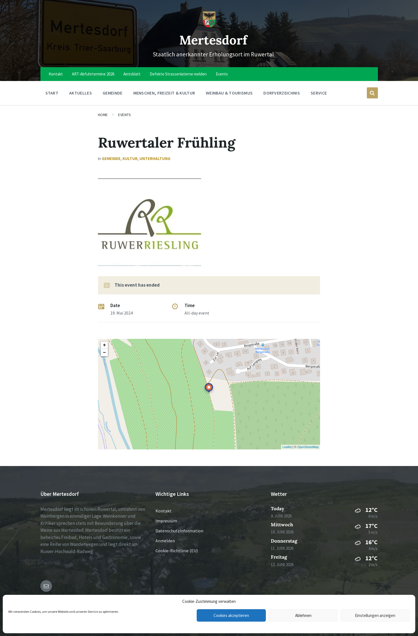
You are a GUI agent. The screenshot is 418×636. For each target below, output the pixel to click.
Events (124, 114)
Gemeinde (111, 158)
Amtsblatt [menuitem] (132, 74)
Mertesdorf (213, 39)
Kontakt (163, 511)
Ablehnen (303, 615)
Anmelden (165, 540)
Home (103, 114)
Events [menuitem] (222, 74)
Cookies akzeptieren (231, 615)
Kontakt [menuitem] (56, 74)
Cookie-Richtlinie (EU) (176, 550)
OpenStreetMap (308, 447)
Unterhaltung (154, 158)
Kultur (130, 158)
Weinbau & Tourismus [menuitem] (229, 93)
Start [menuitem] (52, 93)
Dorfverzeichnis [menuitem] (281, 93)
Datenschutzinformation (179, 530)
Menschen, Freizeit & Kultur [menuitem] (164, 93)
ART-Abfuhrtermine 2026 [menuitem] (93, 74)
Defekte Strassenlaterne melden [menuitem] (178, 74)
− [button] (104, 352)
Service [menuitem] (319, 93)
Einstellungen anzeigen (375, 615)
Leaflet (287, 447)
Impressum (166, 521)
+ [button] (104, 345)
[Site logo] (209, 26)
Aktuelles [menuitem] (80, 93)
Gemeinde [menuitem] (113, 93)
